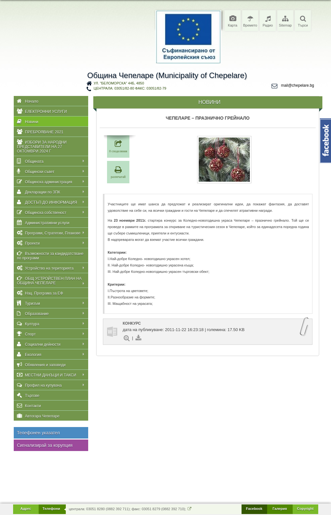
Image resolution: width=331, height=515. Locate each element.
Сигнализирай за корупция (45, 445)
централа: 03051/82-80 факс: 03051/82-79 (130, 88)
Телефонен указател (38, 432)
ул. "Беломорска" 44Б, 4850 (119, 83)
